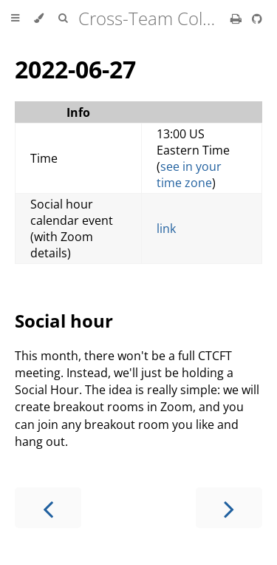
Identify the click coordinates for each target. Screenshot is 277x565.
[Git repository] (257, 18)
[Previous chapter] (48, 507)
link (166, 228)
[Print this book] (237, 18)
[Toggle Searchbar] (63, 18)
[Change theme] (39, 18)
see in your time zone (189, 174)
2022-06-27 (75, 69)
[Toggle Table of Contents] (15, 18)
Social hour (64, 320)
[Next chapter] (229, 507)
